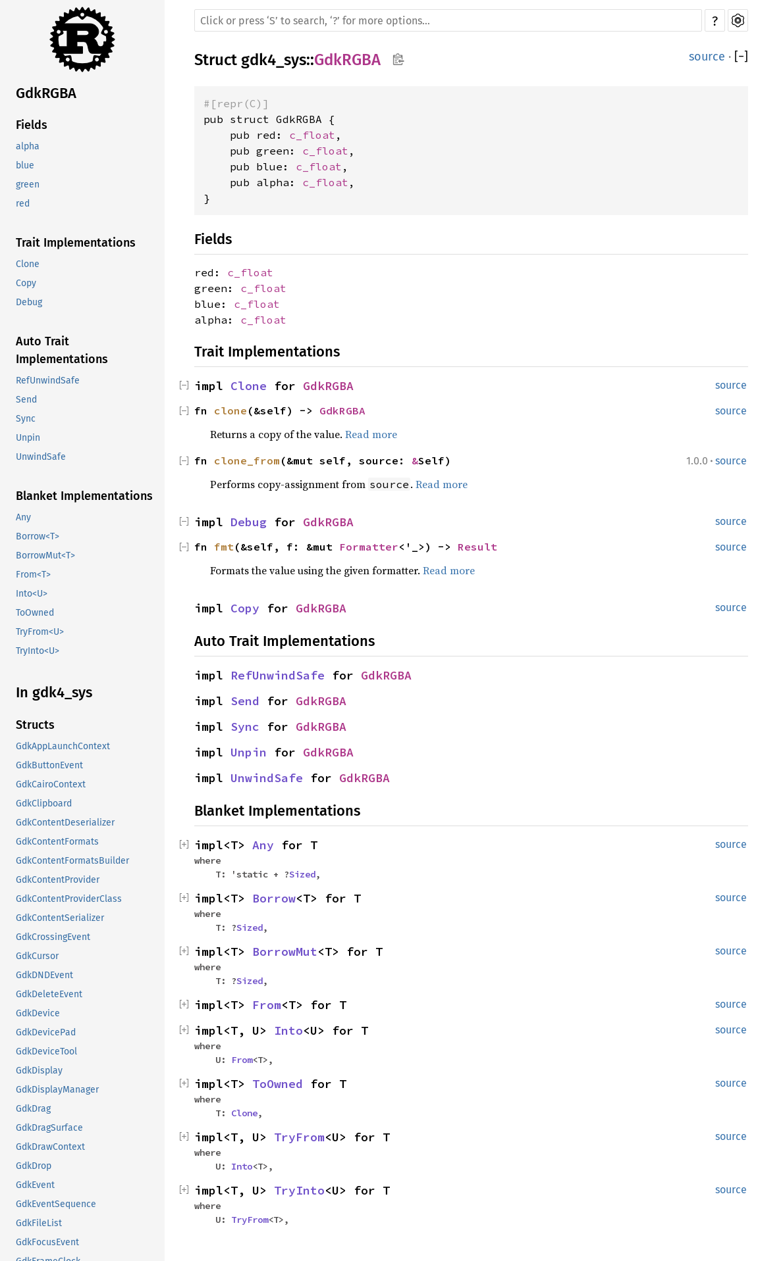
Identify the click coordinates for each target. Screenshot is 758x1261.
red (23, 203)
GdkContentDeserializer (65, 822)
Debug (29, 302)
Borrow (274, 898)
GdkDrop (33, 1166)
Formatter (368, 546)
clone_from (247, 460)
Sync (26, 418)
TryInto (299, 1190)
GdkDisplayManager (57, 1089)
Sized (302, 874)
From (266, 1004)
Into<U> (31, 593)
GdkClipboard (44, 803)
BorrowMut (284, 951)
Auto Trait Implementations (62, 350)
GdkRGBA (46, 93)
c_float (312, 134)
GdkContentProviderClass (69, 898)
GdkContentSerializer (60, 918)
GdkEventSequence (56, 1204)
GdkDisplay (39, 1070)
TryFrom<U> (40, 631)
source (707, 56)
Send (26, 399)
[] (741, 56)
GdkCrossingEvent (53, 937)
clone (230, 410)
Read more (371, 434)
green (28, 184)
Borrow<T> (37, 536)
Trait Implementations (76, 242)
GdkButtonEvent (49, 765)
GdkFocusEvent (47, 1242)
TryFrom (299, 1137)
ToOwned (35, 612)
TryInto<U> (37, 650)
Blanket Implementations (84, 496)
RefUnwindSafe (48, 380)
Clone (28, 264)
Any (23, 517)
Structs (35, 725)
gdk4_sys (273, 60)
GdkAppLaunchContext (63, 746)
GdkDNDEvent (44, 975)
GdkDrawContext (50, 1146)
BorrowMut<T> (45, 555)
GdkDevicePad (46, 1032)
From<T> (33, 574)
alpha (28, 146)
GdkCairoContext (51, 784)
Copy (26, 283)
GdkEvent (35, 1185)
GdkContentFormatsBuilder (72, 860)
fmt (224, 546)
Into (288, 1030)
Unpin (28, 437)
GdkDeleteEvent (49, 994)
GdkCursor (37, 956)
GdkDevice (38, 1013)
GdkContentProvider (57, 879)
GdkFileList (39, 1223)
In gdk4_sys (54, 692)
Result (477, 546)
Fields (31, 125)
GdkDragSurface (49, 1127)
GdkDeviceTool (46, 1051)
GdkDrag (33, 1108)
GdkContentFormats (57, 841)
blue (25, 165)
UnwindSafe (41, 456)
